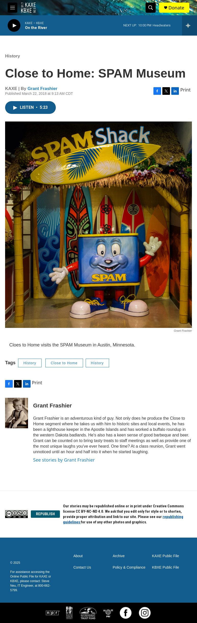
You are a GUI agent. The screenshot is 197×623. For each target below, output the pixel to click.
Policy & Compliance (129, 567)
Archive (119, 556)
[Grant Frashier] (16, 413)
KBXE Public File (165, 567)
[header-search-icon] (151, 8)
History (12, 56)
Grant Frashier (42, 88)
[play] (14, 25)
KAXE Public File (165, 556)
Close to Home (64, 363)
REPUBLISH (45, 514)
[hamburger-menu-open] (12, 8)
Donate (176, 7)
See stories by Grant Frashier (64, 460)
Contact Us (82, 567)
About (78, 556)
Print (185, 90)
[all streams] (189, 25)
